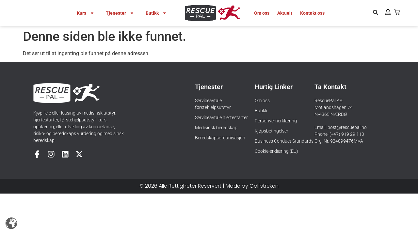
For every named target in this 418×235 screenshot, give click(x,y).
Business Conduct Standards (284, 141)
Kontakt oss (312, 13)
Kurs (85, 13)
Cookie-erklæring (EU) (276, 151)
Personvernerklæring (276, 120)
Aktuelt (284, 13)
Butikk (156, 13)
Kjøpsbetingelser (271, 130)
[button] (375, 12)
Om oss (261, 13)
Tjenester (120, 13)
